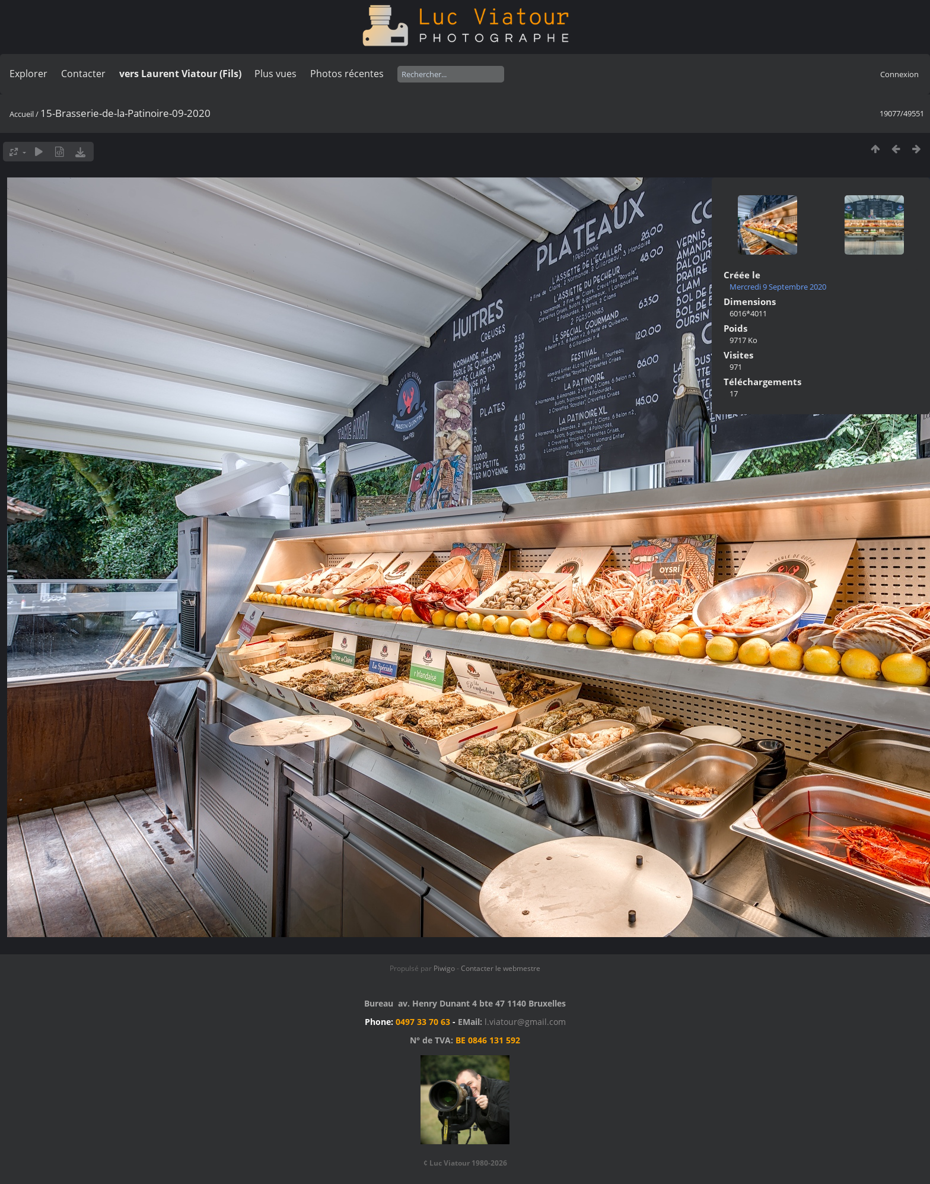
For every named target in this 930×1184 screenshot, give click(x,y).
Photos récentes (347, 73)
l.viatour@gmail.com (525, 1021)
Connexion (899, 74)
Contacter (83, 73)
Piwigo (444, 968)
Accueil (21, 114)
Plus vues (275, 73)
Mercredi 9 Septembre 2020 (778, 286)
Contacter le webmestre (500, 968)
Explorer (28, 73)
